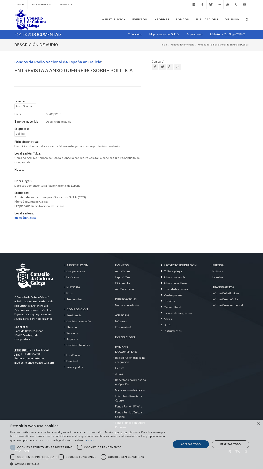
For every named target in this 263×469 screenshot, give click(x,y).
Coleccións (135, 34)
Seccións (72, 333)
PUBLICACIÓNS (125, 299)
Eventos (217, 277)
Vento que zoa (173, 295)
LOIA (167, 325)
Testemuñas (74, 299)
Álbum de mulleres (175, 283)
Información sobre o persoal (227, 305)
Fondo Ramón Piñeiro (128, 406)
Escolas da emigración (178, 313)
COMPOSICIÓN (77, 309)
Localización (74, 355)
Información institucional (225, 293)
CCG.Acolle (122, 283)
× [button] (258, 424)
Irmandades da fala (176, 289)
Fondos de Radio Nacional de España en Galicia (223, 44)
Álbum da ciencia (174, 277)
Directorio (72, 361)
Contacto (64, 4)
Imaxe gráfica (74, 367)
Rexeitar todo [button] (230, 444)
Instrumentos (173, 331)
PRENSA (218, 265)
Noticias (217, 271)
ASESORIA (122, 315)
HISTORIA (73, 287)
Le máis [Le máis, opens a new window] (89, 440)
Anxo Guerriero (25, 106)
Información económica (225, 299)
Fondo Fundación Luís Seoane (129, 414)
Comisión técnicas (78, 345)
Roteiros (169, 301)
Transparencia (41, 4)
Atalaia (168, 319)
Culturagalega (173, 271)
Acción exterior (125, 289)
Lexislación (73, 277)
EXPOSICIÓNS (125, 337)
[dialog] (131, 444)
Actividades (122, 271)
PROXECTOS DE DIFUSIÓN (180, 265)
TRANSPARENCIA (223, 287)
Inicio (21, 4)
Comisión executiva (78, 321)
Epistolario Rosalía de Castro (128, 398)
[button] (88, 464)
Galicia (25, 217)
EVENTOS (122, 265)
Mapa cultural (172, 307)
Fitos (69, 293)
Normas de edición (127, 305)
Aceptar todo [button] (191, 444)
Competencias (75, 271)
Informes (121, 321)
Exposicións (122, 277)
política (20, 133)
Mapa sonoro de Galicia (130, 390)
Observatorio (123, 327)
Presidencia (73, 315)
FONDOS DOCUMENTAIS (126, 349)
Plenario (71, 327)
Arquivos (72, 339)
